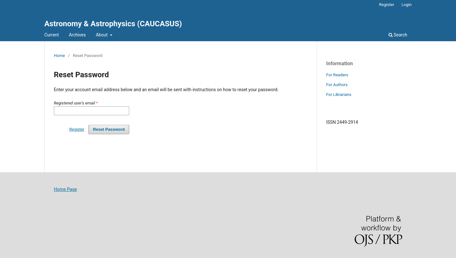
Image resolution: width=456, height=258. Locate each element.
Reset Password (109, 129)
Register (386, 4)
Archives (77, 34)
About (102, 34)
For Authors (337, 84)
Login (407, 4)
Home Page (65, 189)
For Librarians (338, 94)
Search (398, 34)
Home (59, 55)
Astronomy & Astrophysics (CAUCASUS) (113, 23)
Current (51, 34)
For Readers (337, 74)
